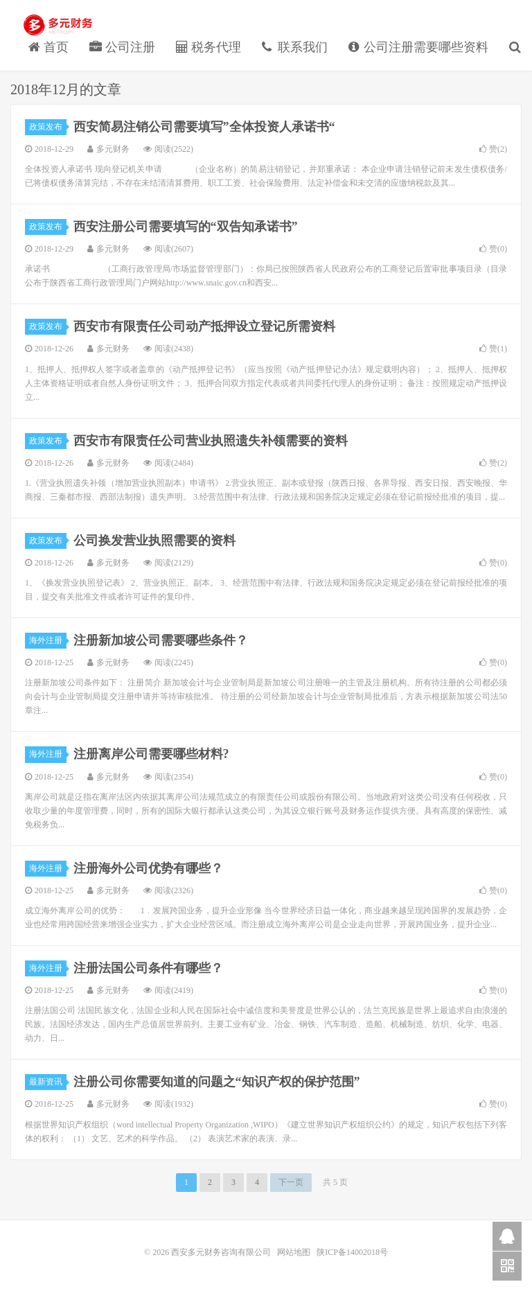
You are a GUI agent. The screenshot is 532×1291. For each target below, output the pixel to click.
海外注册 (47, 640)
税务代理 (209, 47)
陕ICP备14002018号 (352, 1252)
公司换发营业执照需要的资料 (154, 540)
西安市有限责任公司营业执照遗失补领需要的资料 (210, 441)
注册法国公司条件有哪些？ (148, 968)
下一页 (290, 1182)
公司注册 (122, 47)
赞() (493, 149)
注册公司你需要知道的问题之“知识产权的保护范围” (216, 1082)
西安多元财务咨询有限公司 (58, 25)
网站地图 (294, 1252)
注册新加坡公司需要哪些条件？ (160, 640)
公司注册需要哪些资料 (418, 47)
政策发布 (47, 127)
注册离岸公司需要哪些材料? (151, 754)
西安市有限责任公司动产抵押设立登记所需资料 (204, 326)
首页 (48, 47)
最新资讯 (47, 1082)
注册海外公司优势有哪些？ (148, 868)
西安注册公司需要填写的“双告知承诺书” (185, 227)
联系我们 (295, 47)
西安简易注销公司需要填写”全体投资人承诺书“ (204, 127)
